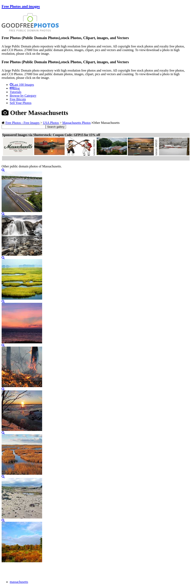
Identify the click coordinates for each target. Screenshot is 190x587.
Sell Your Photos (20, 103)
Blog (15, 88)
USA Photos (51, 122)
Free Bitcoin (18, 99)
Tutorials (15, 92)
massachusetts (19, 582)
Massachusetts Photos (76, 122)
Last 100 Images (22, 84)
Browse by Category (23, 95)
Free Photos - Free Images (22, 122)
